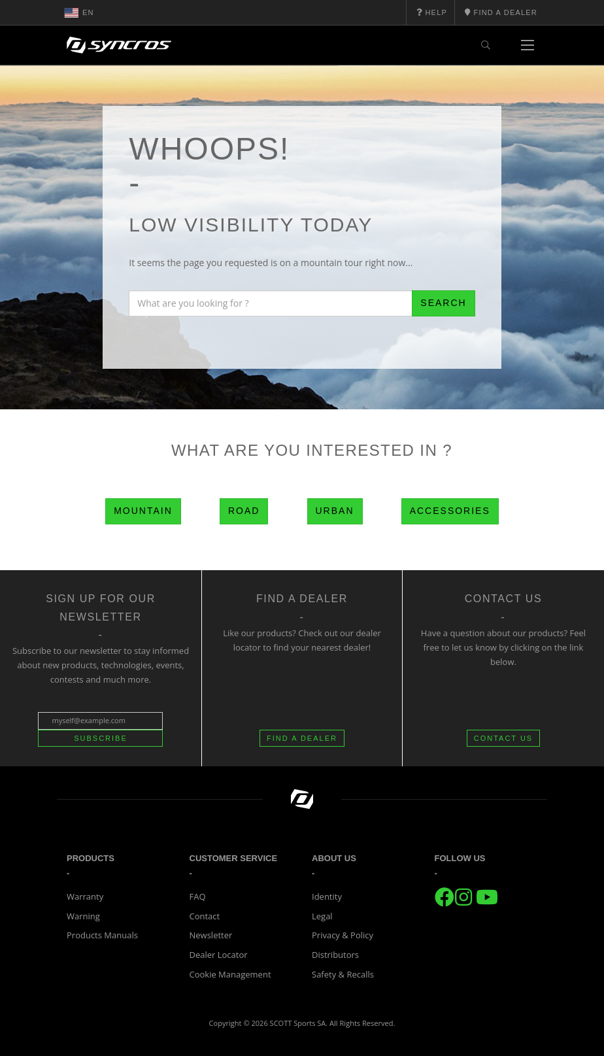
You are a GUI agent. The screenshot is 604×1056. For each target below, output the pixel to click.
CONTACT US (503, 738)
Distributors (335, 955)
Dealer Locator (219, 955)
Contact (205, 916)
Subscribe (100, 738)
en (79, 12)
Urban (335, 510)
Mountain (143, 510)
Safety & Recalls (343, 974)
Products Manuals (102, 935)
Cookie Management (230, 974)
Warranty (85, 896)
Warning (83, 916)
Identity (327, 896)
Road (244, 510)
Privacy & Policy (342, 935)
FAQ (198, 896)
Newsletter (211, 935)
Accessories (450, 510)
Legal (322, 916)
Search (443, 303)
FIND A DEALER (302, 738)
